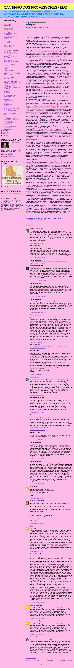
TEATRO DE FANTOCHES (10, 63)
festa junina (33, 220)
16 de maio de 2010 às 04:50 (37, 439)
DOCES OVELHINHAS (9, 74)
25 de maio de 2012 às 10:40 (37, 618)
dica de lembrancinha (8, 90)
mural (5, 69)
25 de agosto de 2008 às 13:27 (37, 263)
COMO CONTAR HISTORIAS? (11, 119)
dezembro (6, 129)
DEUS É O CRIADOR (9, 37)
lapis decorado (7, 92)
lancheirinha (6, 91)
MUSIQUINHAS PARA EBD (10, 96)
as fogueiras (6, 105)
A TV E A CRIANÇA (8, 80)
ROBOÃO (6, 68)
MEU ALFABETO (8, 112)
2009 (4, 132)
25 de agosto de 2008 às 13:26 (37, 257)
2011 (4, 135)
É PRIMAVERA (7, 86)
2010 (4, 133)
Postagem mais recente (32, 660)
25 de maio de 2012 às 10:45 (37, 634)
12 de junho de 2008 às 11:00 (37, 243)
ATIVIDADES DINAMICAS (10, 121)
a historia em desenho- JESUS (11, 100)
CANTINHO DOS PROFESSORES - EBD (35, 7)
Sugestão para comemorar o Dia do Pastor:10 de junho (12, 48)
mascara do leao (7, 25)
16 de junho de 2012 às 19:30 (37, 655)
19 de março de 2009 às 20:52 (37, 312)
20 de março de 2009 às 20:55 (37, 342)
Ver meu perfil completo (7, 156)
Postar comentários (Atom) (37, 664)
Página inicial (49, 660)
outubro (6, 24)
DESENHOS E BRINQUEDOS (11, 81)
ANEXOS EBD (7, 42)
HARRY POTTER (8, 116)
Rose (31, 526)
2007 (4, 23)
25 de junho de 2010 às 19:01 (37, 523)
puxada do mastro (8, 104)
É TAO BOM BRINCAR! (9, 125)
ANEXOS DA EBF (8, 41)
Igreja (32, 486)
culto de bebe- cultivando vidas (11, 61)
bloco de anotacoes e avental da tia (12, 72)
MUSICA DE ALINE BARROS (10, 98)
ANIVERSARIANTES (8, 70)
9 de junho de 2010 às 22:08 (37, 458)
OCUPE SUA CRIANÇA (9, 78)
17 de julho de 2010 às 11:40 (37, 602)
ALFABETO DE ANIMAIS (9, 64)
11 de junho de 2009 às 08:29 (37, 412)
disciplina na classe (8, 30)
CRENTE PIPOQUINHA (9, 85)
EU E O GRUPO (7, 55)
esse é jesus (6, 99)
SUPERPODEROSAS (9, 77)
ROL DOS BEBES (8, 46)
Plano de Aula (7, 57)
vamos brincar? (7, 123)
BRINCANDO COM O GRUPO (11, 53)
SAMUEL (6, 65)
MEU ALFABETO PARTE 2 (10, 113)
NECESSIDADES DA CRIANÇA (11, 33)
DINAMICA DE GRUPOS (9, 56)
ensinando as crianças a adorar (11, 27)
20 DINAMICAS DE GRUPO (10, 52)
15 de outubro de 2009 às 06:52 (37, 430)
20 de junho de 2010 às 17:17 (37, 498)
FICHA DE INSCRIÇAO (9, 45)
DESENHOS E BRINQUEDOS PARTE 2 (13, 82)
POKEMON (6, 117)
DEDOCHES (7, 114)
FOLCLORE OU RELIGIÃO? (10, 110)
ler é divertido (34, 265)
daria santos (34, 605)
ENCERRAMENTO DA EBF (10, 44)
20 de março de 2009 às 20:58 (37, 348)
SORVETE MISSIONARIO (10, 126)
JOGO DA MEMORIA (8, 94)
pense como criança (8, 29)
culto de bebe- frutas (8, 60)
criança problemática (8, 28)
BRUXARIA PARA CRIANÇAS (10, 83)
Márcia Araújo (34, 228)
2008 (4, 130)
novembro (6, 127)
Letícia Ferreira (35, 377)
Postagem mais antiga (67, 660)
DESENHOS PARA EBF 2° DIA (11, 40)
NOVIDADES (7, 76)
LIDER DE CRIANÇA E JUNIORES (12, 73)
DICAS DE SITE (7, 34)
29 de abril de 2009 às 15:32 (37, 395)
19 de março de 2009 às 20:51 (37, 296)
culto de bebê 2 (7, 59)
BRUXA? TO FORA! (8, 122)
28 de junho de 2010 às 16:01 (37, 551)
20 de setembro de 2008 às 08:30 (38, 280)
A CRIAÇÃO (6, 66)
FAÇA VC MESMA (8, 107)
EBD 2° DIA (6, 38)
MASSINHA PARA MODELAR (10, 95)
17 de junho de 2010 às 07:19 (37, 483)
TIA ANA (32, 637)
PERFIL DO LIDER (8, 32)
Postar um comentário (31, 658)
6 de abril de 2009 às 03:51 (36, 374)
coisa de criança (35, 500)
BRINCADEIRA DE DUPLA (10, 118)
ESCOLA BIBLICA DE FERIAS (11, 36)
